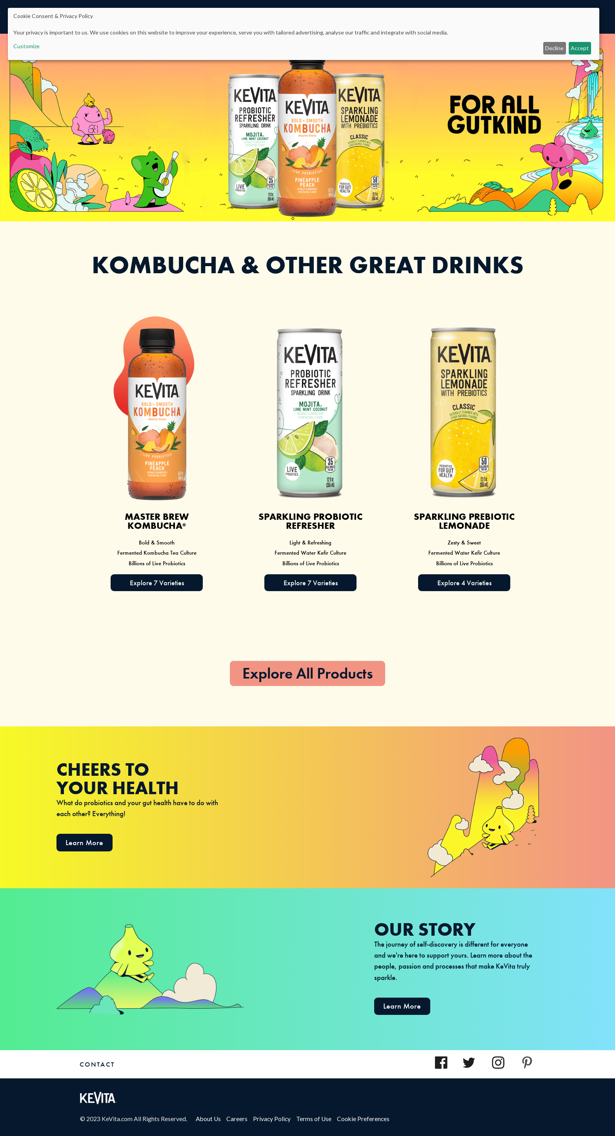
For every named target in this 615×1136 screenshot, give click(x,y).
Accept (580, 48)
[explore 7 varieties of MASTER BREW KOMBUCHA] (157, 582)
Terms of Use (316, 1118)
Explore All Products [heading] (307, 673)
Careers (239, 1118)
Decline (554, 48)
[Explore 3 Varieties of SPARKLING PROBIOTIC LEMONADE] (464, 582)
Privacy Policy (274, 1118)
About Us (211, 1118)
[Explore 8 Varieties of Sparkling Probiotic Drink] (310, 582)
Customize (26, 46)
